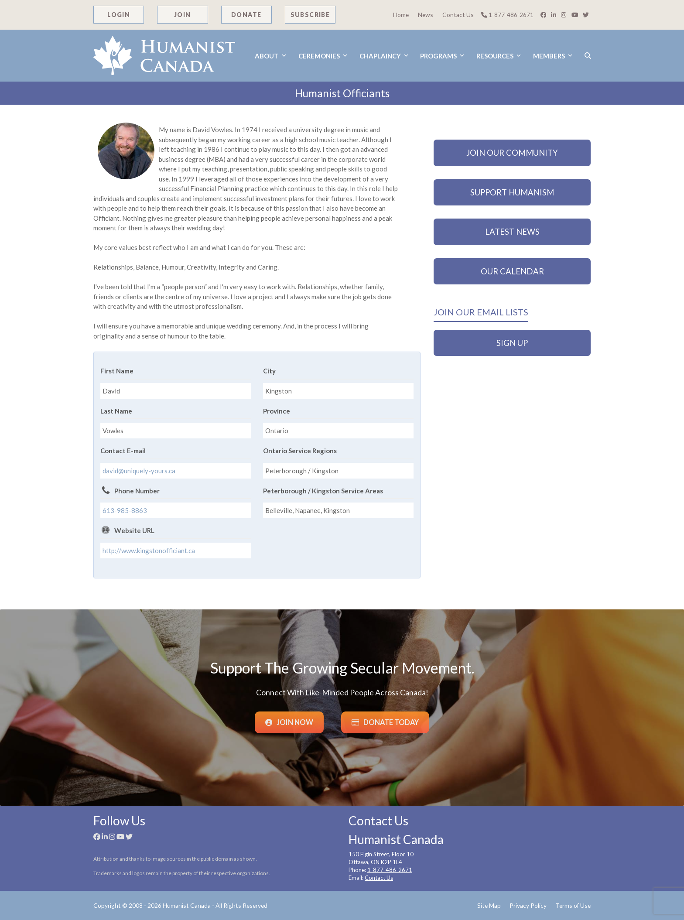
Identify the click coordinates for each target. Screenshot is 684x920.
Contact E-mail (123, 451)
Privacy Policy (528, 905)
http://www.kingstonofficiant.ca (149, 550)
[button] (587, 56)
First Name (116, 371)
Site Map (489, 905)
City (269, 371)
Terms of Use (573, 905)
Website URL (134, 530)
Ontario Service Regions (300, 451)
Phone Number (137, 491)
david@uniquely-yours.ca (139, 471)
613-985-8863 (125, 510)
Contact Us (458, 14)
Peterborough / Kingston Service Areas (323, 491)
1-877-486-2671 (507, 14)
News (425, 14)
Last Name (116, 411)
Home (401, 14)
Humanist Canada (187, 905)
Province (276, 411)
